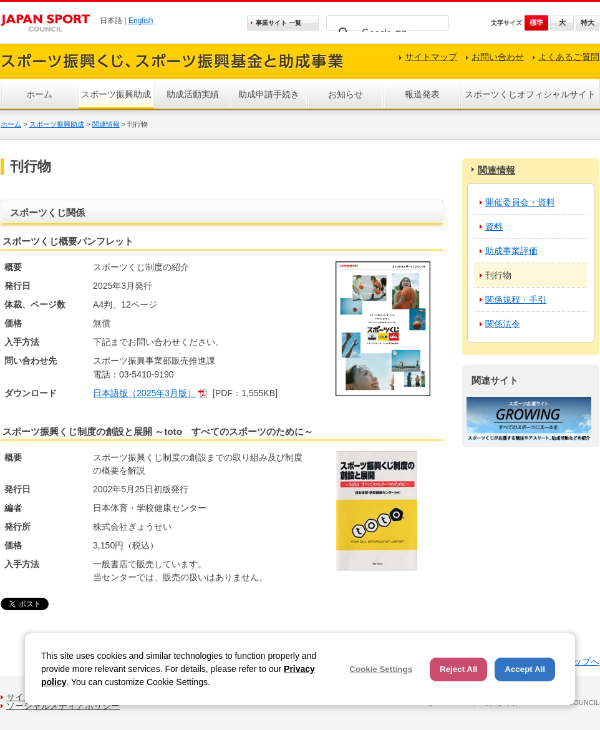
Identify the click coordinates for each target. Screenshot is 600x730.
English (140, 20)
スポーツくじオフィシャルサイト (530, 94)
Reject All (458, 669)
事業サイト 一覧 (278, 22)
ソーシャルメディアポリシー (63, 706)
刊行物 (498, 275)
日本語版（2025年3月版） (144, 393)
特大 (587, 22)
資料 (494, 226)
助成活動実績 (193, 94)
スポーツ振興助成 (116, 94)
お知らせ (345, 94)
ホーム (39, 94)
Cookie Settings (380, 669)
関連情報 (106, 124)
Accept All (525, 669)
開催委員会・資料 (520, 202)
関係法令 (502, 324)
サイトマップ (431, 57)
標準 (536, 22)
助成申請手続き (268, 94)
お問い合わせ (498, 57)
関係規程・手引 (515, 299)
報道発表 (422, 94)
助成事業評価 (511, 251)
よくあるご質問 (568, 57)
